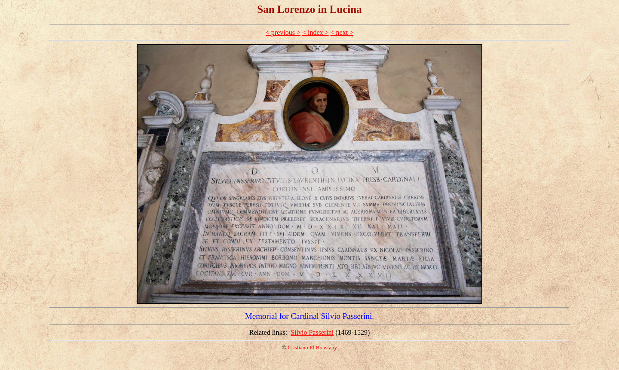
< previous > (283, 32)
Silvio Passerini (312, 332)
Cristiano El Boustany (312, 347)
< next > (342, 32)
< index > (315, 32)
